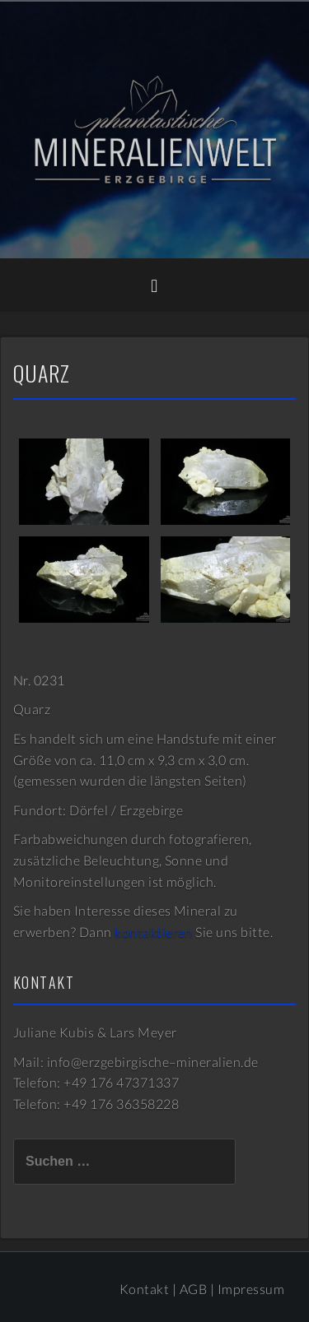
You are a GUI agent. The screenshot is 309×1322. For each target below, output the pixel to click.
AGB (193, 1288)
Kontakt (144, 1288)
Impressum (251, 1288)
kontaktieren (154, 931)
